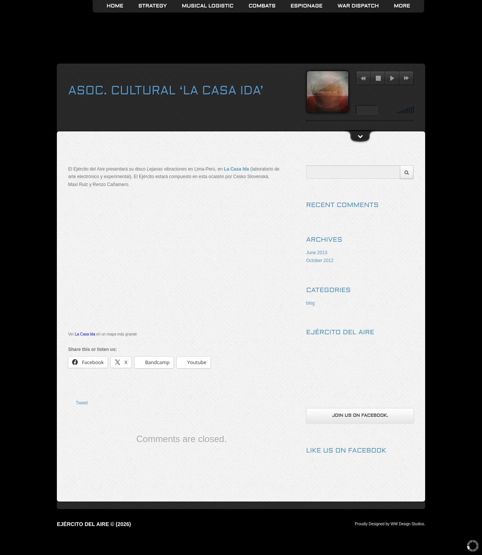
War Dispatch (357, 6)
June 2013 (316, 252)
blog (310, 303)
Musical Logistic (207, 6)
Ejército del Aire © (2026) (94, 524)
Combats (262, 6)
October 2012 (320, 260)
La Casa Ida (236, 169)
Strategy (152, 6)
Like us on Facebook (346, 451)
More (402, 6)
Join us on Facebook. (360, 415)
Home (115, 6)
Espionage (307, 6)
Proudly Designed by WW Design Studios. (390, 524)
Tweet (82, 403)
